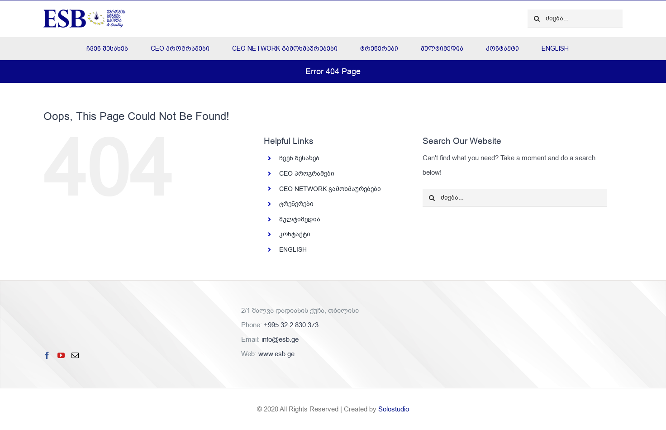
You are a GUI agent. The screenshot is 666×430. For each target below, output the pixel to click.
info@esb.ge (280, 339)
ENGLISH (293, 249)
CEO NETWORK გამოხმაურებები (330, 189)
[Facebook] (47, 355)
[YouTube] (61, 355)
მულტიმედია (299, 219)
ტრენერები (296, 204)
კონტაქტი (294, 234)
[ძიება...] (575, 19)
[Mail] (75, 355)
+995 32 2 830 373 (291, 325)
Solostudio (393, 409)
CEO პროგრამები (306, 173)
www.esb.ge (276, 353)
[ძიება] (537, 19)
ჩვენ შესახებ (299, 158)
